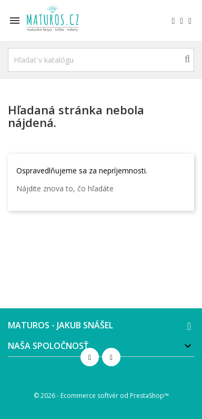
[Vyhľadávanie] (101, 60)
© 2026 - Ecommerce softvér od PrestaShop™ (101, 395)
